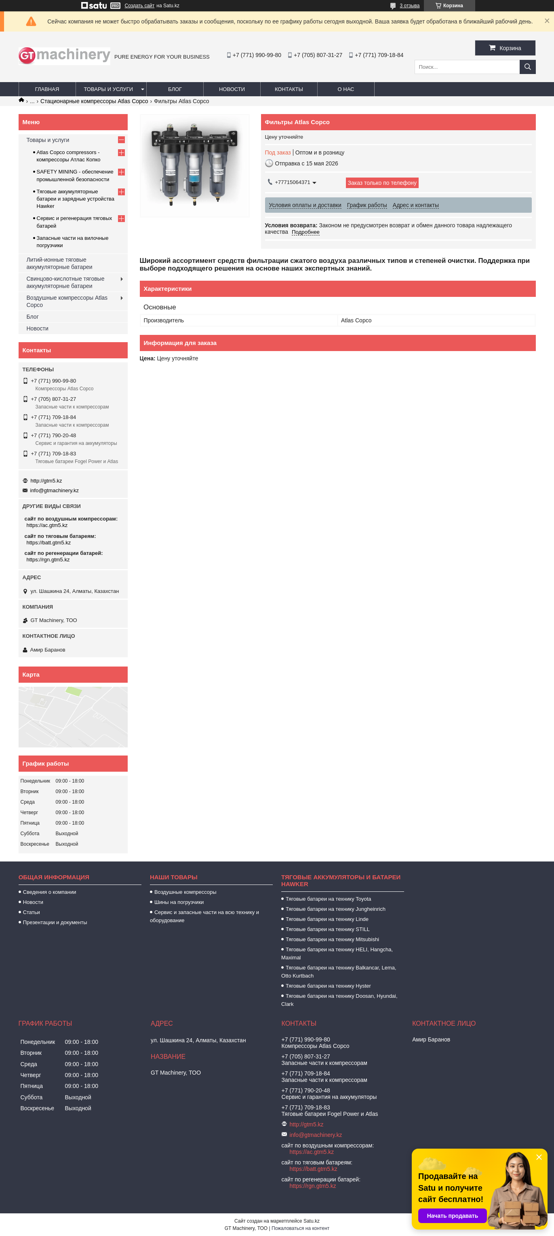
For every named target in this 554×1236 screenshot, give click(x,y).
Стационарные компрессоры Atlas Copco (94, 101)
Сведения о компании (49, 892)
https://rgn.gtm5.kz (48, 560)
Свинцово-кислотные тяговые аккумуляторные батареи (66, 282)
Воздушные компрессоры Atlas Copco (67, 301)
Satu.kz (311, 1221)
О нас (346, 89)
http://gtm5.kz (46, 481)
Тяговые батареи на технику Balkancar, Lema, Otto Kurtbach (338, 972)
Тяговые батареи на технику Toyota (328, 899)
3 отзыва (410, 5)
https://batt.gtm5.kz (49, 543)
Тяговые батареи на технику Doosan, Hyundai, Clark (339, 1000)
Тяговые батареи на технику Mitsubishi (332, 939)
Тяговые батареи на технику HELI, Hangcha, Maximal (337, 953)
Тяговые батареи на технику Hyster (328, 986)
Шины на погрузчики (179, 902)
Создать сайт (140, 5)
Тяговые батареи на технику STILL (328, 929)
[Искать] (528, 67)
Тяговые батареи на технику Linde (327, 919)
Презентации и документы (55, 922)
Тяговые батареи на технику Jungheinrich (335, 909)
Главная (47, 89)
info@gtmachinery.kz (54, 490)
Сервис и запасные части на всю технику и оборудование (204, 916)
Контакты (289, 89)
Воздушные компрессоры (185, 892)
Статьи (31, 912)
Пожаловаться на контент (300, 1228)
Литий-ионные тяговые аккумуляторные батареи (60, 263)
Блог (175, 89)
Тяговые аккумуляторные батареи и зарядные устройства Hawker (76, 198)
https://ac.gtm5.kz (47, 525)
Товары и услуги (108, 89)
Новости (232, 89)
